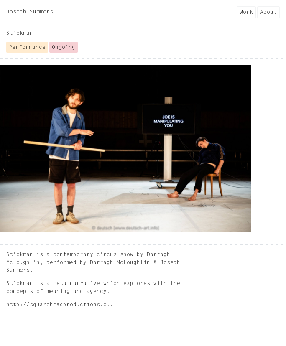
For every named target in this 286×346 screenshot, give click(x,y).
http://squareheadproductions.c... (61, 305)
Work (246, 12)
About (268, 12)
